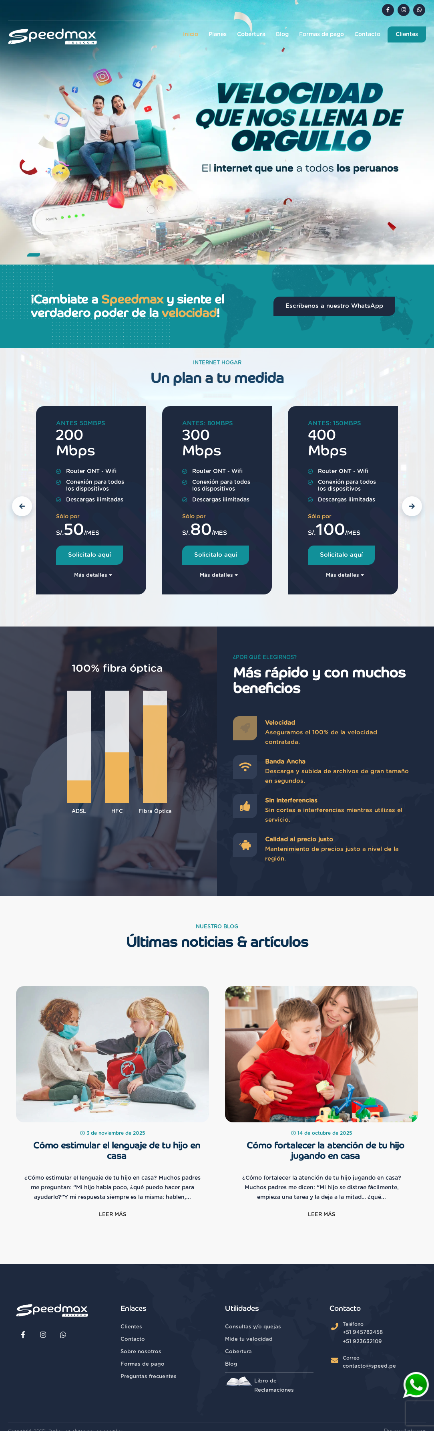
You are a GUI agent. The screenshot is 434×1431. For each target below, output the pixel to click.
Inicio (190, 34)
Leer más (112, 1214)
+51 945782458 (363, 1332)
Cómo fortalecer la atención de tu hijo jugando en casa (325, 1150)
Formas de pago (321, 34)
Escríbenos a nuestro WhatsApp (334, 306)
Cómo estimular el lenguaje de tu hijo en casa (116, 1150)
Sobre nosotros (141, 1351)
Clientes (407, 34)
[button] (33, 255)
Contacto (367, 34)
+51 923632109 (362, 1341)
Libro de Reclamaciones (259, 1384)
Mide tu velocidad (249, 1339)
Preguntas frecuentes (149, 1376)
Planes (218, 34)
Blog (282, 34)
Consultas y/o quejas (253, 1327)
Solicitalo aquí (89, 555)
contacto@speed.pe (369, 1366)
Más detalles (93, 575)
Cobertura (251, 34)
